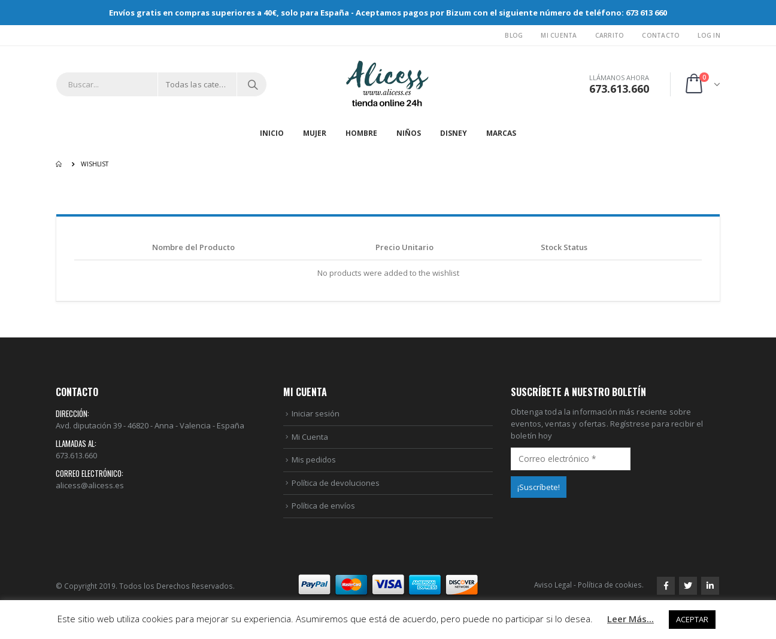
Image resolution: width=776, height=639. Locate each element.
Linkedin (710, 586)
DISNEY (453, 133)
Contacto (661, 35)
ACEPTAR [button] (692, 619)
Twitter (688, 586)
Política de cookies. (611, 584)
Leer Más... (630, 619)
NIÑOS (408, 133)
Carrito (610, 35)
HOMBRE (361, 133)
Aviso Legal (553, 584)
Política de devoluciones (336, 482)
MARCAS (501, 133)
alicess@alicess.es (90, 485)
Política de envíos (323, 505)
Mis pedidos (314, 459)
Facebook (666, 586)
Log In (709, 35)
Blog (514, 35)
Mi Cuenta (559, 35)
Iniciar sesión (316, 413)
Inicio (272, 133)
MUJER (314, 133)
